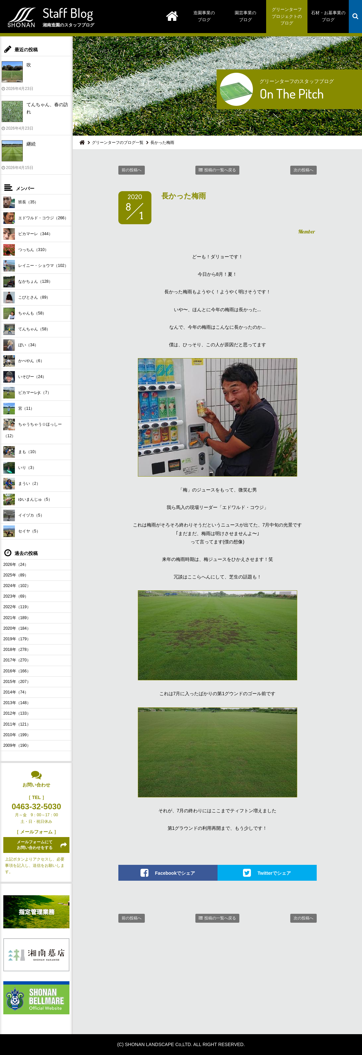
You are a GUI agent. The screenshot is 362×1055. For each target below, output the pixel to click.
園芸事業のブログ (245, 16)
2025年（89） (15, 575)
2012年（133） (17, 713)
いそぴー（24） (24, 377)
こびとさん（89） (26, 297)
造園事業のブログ (204, 16)
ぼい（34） (20, 345)
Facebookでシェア (175, 873)
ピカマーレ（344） (28, 234)
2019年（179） (17, 639)
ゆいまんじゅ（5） (27, 499)
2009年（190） (17, 745)
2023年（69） (15, 596)
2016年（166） (17, 671)
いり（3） (19, 468)
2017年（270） (17, 660)
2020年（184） (17, 628)
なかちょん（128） (28, 281)
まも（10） (20, 452)
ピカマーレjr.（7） (27, 393)
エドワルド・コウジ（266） (35, 218)
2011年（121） (17, 724)
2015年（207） (17, 681)
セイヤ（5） (21, 531)
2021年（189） (17, 617)
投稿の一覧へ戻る (220, 170)
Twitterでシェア (274, 873)
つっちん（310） (26, 250)
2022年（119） (17, 607)
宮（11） (18, 408)
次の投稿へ (303, 170)
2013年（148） (17, 702)
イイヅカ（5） (23, 515)
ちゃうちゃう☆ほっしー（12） (32, 428)
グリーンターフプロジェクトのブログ (287, 16)
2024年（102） (17, 585)
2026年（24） (15, 564)
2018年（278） (17, 649)
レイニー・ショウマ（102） (35, 266)
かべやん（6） (23, 361)
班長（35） (20, 202)
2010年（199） (17, 735)
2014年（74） (15, 692)
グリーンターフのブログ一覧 (117, 142)
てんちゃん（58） (26, 329)
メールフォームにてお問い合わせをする (35, 845)
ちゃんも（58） (24, 313)
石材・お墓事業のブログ (328, 16)
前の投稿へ (131, 170)
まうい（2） (21, 483)
